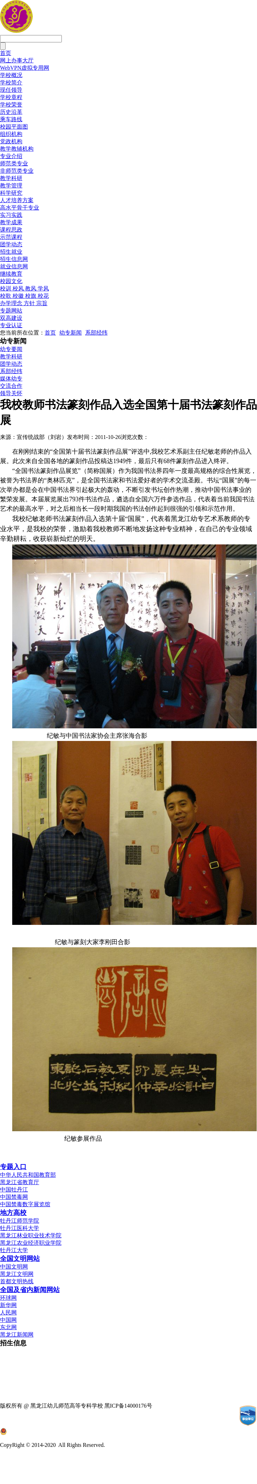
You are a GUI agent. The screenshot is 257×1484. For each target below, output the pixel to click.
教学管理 (11, 185)
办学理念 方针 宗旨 (23, 303)
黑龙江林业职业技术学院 (30, 1235)
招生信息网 (14, 259)
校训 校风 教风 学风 (24, 288)
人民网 (8, 1312)
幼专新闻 (70, 333)
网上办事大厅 (17, 60)
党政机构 (11, 141)
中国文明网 (14, 1267)
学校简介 (11, 82)
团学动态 (11, 244)
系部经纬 (96, 333)
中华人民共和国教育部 (28, 1175)
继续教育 (11, 274)
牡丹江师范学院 (19, 1221)
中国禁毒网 (14, 1197)
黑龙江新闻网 (17, 1335)
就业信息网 (14, 266)
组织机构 (11, 134)
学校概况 (11, 75)
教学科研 (11, 178)
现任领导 (11, 90)
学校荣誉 (11, 105)
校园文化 (11, 281)
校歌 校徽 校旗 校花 (24, 296)
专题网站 (11, 311)
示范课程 (11, 237)
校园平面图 (14, 127)
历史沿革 (11, 112)
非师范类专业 (17, 171)
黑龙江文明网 (17, 1274)
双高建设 (11, 318)
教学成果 (11, 222)
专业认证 (11, 325)
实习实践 (11, 215)
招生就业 (11, 252)
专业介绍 (11, 156)
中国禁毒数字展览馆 (25, 1204)
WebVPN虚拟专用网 (24, 68)
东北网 (8, 1327)
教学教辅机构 (17, 149)
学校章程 (11, 97)
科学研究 (11, 193)
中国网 (8, 1320)
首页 (5, 53)
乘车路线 (11, 119)
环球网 (8, 1298)
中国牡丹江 (14, 1190)
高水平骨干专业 (19, 208)
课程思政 (11, 230)
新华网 (8, 1305)
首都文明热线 (17, 1281)
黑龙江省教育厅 (19, 1182)
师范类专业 (14, 163)
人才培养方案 (17, 200)
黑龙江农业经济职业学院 (30, 1243)
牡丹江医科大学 (19, 1228)
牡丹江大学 (14, 1250)
